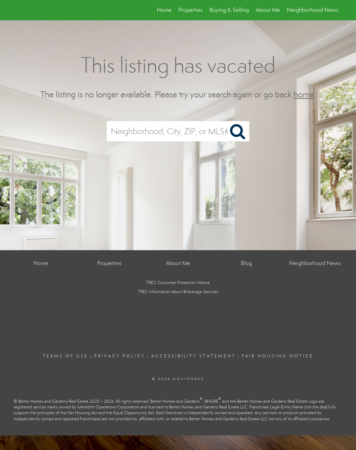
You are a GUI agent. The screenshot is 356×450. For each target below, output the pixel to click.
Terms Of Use (65, 356)
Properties (190, 10)
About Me (268, 10)
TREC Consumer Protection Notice (178, 282)
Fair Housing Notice (277, 356)
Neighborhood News (312, 10)
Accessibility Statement (193, 356)
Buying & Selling (229, 10)
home (304, 94)
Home (164, 10)
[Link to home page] (17, 10)
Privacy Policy (119, 356)
